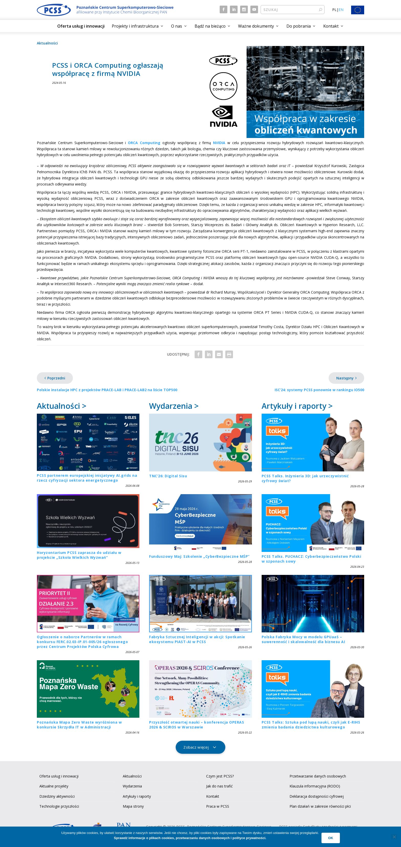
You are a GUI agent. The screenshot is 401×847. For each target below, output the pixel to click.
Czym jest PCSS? (220, 776)
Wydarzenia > (174, 406)
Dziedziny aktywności (57, 796)
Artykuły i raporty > (297, 406)
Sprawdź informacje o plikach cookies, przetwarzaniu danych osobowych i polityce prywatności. (190, 838)
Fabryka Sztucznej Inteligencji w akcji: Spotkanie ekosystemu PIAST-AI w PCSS (197, 639)
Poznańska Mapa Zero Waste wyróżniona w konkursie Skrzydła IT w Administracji (79, 724)
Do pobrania (298, 26)
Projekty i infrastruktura (135, 26)
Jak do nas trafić (219, 786)
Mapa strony (133, 806)
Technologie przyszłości (59, 806)
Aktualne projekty (53, 786)
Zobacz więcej (196, 747)
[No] (394, 836)
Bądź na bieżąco (210, 26)
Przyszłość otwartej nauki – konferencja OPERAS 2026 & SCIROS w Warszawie (196, 724)
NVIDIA (219, 142)
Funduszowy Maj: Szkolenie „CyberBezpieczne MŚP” (199, 556)
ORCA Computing (144, 142)
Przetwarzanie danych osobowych (317, 776)
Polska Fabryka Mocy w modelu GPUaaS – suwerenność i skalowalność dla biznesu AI (303, 639)
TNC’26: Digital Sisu (168, 475)
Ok (330, 838)
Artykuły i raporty (137, 796)
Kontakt (331, 26)
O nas (176, 26)
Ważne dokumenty (256, 26)
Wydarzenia (132, 786)
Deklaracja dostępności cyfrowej (316, 796)
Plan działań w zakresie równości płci (320, 806)
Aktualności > (61, 406)
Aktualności (47, 43)
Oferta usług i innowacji (81, 26)
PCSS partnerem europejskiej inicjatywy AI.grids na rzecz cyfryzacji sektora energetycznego (87, 478)
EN (341, 9)
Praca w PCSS (217, 806)
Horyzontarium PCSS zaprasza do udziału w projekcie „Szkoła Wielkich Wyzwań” (79, 555)
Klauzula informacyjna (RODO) (314, 786)
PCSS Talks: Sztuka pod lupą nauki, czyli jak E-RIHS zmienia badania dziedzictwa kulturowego (311, 724)
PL (334, 9)
